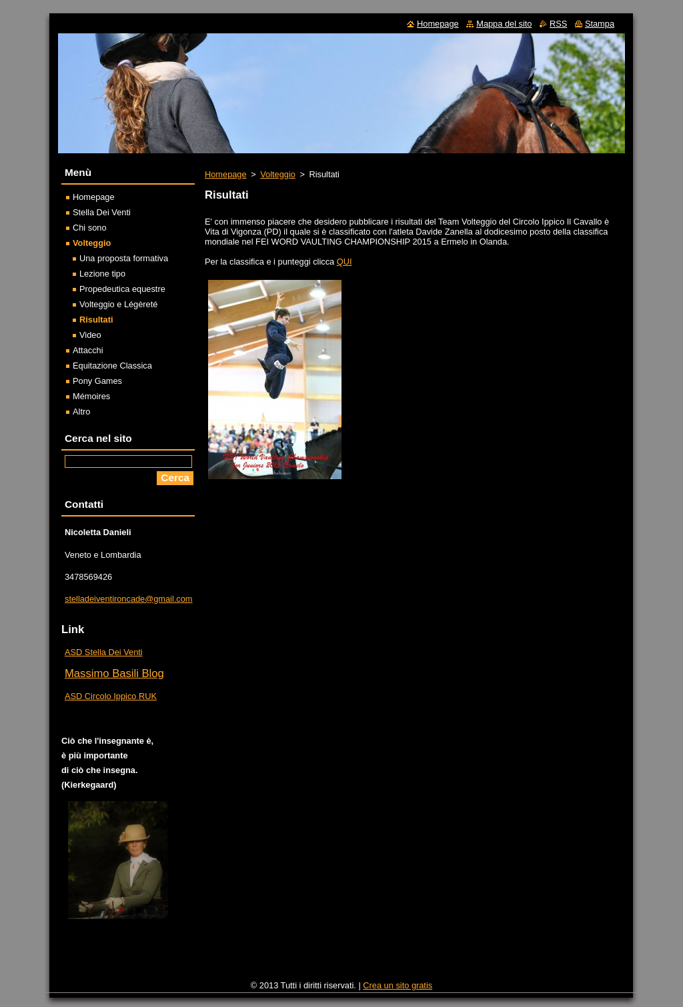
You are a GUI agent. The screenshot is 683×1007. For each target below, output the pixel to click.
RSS (558, 24)
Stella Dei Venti (102, 212)
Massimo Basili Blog (114, 673)
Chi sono (90, 228)
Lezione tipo (102, 274)
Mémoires (91, 396)
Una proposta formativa (123, 258)
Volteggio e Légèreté (118, 304)
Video (90, 335)
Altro (81, 412)
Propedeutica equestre (122, 289)
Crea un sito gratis (397, 985)
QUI (344, 262)
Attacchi (88, 350)
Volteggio (277, 174)
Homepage (226, 174)
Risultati (96, 320)
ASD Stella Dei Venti (104, 652)
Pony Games (97, 381)
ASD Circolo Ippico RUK (111, 696)
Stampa (599, 24)
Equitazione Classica (112, 366)
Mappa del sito (504, 24)
